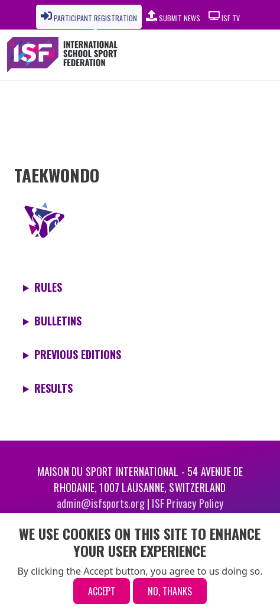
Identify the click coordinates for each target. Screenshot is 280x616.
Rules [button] (48, 287)
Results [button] (53, 388)
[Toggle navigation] (240, 55)
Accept (101, 591)
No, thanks (170, 591)
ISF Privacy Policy (187, 503)
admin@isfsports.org (101, 503)
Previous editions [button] (77, 354)
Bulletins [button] (58, 320)
